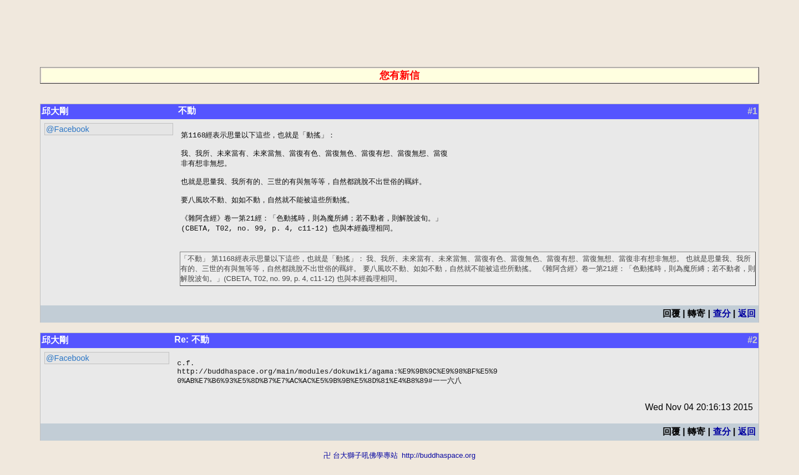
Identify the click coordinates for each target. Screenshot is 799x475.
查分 (722, 324)
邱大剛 (55, 111)
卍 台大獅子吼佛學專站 (360, 470)
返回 (747, 324)
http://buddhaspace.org (439, 470)
